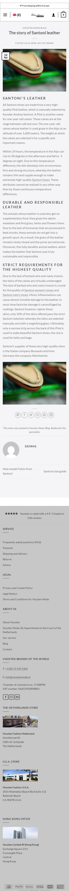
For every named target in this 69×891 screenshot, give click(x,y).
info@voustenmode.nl (18, 677)
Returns (7, 559)
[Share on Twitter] (31, 415)
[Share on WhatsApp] (18, 415)
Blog (5, 643)
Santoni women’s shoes (39, 290)
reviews (36, 517)
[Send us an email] (17, 697)
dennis (50, 43)
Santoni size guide (55, 471)
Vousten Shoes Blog (34, 28)
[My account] (53, 15)
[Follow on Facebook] (5, 697)
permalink (34, 431)
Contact (7, 649)
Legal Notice (10, 593)
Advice (7, 565)
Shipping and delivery (15, 553)
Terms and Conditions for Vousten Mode (26, 599)
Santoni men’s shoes (15, 295)
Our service (9, 637)
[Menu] (5, 14)
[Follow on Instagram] (11, 697)
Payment (8, 547)
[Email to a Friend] (38, 415)
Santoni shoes (41, 179)
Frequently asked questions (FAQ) (22, 542)
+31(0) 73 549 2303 (16, 668)
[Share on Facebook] (25, 415)
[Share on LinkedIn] (51, 415)
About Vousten (11, 622)
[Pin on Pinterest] (44, 415)
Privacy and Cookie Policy (18, 587)
